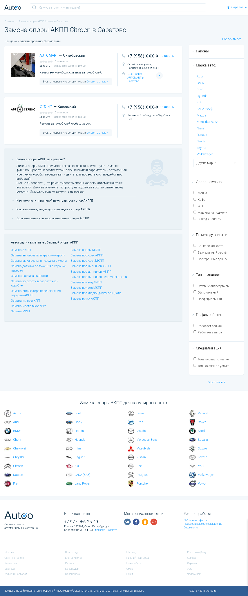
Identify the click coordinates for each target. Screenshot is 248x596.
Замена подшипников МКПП (91, 271)
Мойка (200, 193)
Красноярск (72, 574)
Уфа (189, 568)
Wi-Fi (199, 206)
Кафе (199, 199)
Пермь (130, 574)
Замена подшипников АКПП (91, 266)
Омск (129, 568)
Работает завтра (208, 332)
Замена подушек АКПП (87, 255)
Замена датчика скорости (29, 275)
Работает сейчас (208, 326)
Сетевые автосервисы (212, 286)
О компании (191, 527)
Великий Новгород (15, 574)
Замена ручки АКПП (85, 298)
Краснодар (72, 568)
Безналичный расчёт (211, 252)
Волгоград (71, 552)
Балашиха (10, 563)
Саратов (237, 7)
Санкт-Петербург (14, 557)
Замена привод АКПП (86, 282)
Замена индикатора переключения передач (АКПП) (36, 293)
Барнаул (9, 568)
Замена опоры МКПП (86, 250)
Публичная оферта (195, 520)
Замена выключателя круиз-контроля (38, 255)
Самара (191, 557)
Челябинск (194, 574)
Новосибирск (134, 563)
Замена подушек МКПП (87, 260)
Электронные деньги (211, 259)
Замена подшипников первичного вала (99, 277)
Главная (9, 21)
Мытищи (131, 552)
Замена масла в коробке (28, 306)
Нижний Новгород (137, 557)
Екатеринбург (73, 557)
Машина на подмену (210, 212)
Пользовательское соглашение (203, 523)
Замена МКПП (21, 311)
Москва (9, 552)
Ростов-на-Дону (196, 552)
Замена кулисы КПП (25, 300)
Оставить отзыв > (97, 81)
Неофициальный (208, 299)
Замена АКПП (21, 250)
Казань (69, 563)
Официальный (206, 292)
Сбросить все (231, 39)
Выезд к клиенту (207, 219)
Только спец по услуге (211, 366)
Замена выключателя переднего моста (39, 260)
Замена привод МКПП (86, 287)
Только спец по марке (211, 359)
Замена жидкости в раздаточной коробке (34, 283)
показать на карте (106, 530)
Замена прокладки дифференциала (96, 293)
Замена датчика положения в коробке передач (38, 268)
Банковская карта (209, 246)
